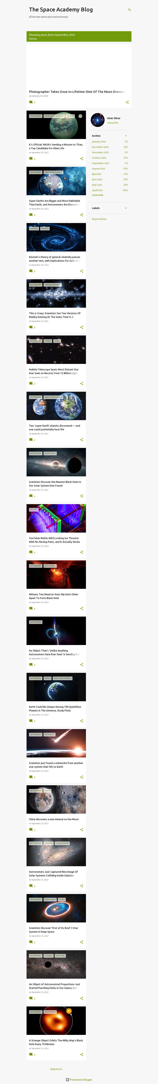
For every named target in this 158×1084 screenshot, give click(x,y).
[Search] (129, 10)
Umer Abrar (113, 118)
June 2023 (97, 179)
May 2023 (97, 184)
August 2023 (98, 168)
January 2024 (99, 141)
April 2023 (97, 190)
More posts (56, 1069)
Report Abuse (99, 219)
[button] (127, 102)
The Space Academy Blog (61, 9)
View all (33, 39)
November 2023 (100, 152)
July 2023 (96, 174)
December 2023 (100, 147)
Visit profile (112, 123)
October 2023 (99, 157)
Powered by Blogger (79, 1079)
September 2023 (100, 163)
